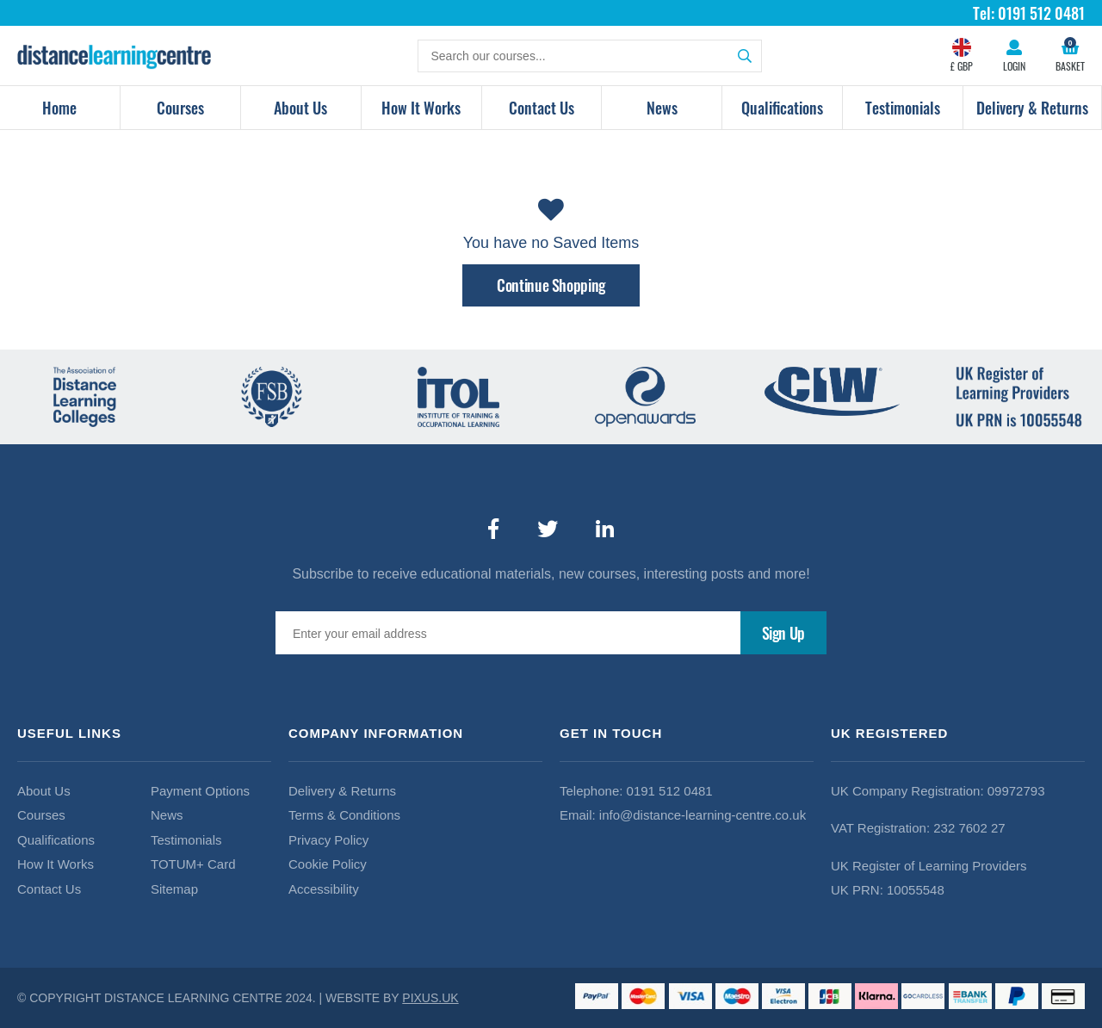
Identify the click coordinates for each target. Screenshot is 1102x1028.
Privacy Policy (328, 840)
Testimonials (902, 107)
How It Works (421, 107)
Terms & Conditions (344, 815)
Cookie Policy (327, 864)
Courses (180, 107)
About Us (300, 107)
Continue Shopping (551, 285)
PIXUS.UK (430, 998)
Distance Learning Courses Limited (114, 55)
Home (59, 107)
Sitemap (174, 889)
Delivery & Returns (1032, 107)
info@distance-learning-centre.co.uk (702, 815)
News (662, 107)
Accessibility (323, 889)
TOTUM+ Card (193, 864)
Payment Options (200, 790)
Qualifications (782, 107)
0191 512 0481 (670, 790)
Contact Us (541, 107)
